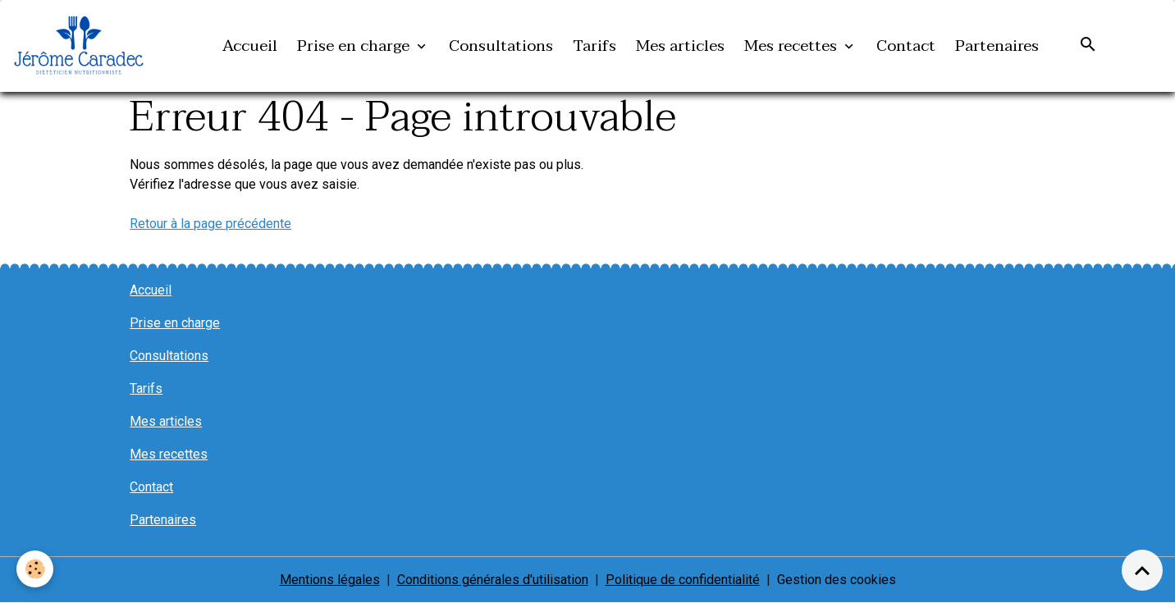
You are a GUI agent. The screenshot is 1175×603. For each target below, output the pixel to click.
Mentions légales (330, 579)
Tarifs (594, 45)
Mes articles (680, 45)
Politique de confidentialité (683, 579)
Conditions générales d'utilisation (492, 579)
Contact (905, 45)
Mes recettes (792, 45)
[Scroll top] (1142, 570)
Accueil (249, 45)
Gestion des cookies (836, 579)
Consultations (501, 45)
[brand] (82, 46)
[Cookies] (34, 568)
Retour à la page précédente (210, 223)
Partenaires (997, 45)
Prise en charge (355, 45)
